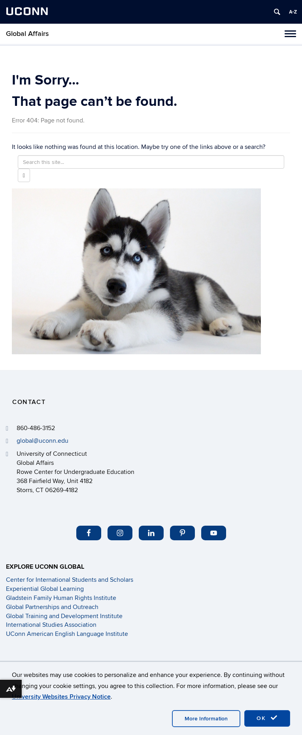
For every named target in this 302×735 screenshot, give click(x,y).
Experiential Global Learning (45, 589)
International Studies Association (51, 625)
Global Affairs (27, 34)
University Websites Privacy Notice (61, 697)
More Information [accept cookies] (206, 718)
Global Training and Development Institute (64, 616)
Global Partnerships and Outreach (52, 607)
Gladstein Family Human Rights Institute (61, 598)
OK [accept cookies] (267, 718)
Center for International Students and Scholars (69, 580)
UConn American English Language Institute (67, 634)
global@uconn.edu (42, 441)
